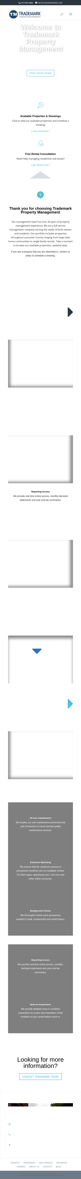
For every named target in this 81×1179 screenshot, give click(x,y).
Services (15, 1162)
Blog (58, 1166)
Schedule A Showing (40, 265)
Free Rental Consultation (40, 154)
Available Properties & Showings (40, 116)
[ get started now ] (40, 165)
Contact (47, 1166)
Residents (61, 1162)
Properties (29, 1162)
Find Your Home (40, 73)
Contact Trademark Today (40, 1076)
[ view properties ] (40, 131)
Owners (21, 1166)
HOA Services (46, 1162)
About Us (34, 1166)
